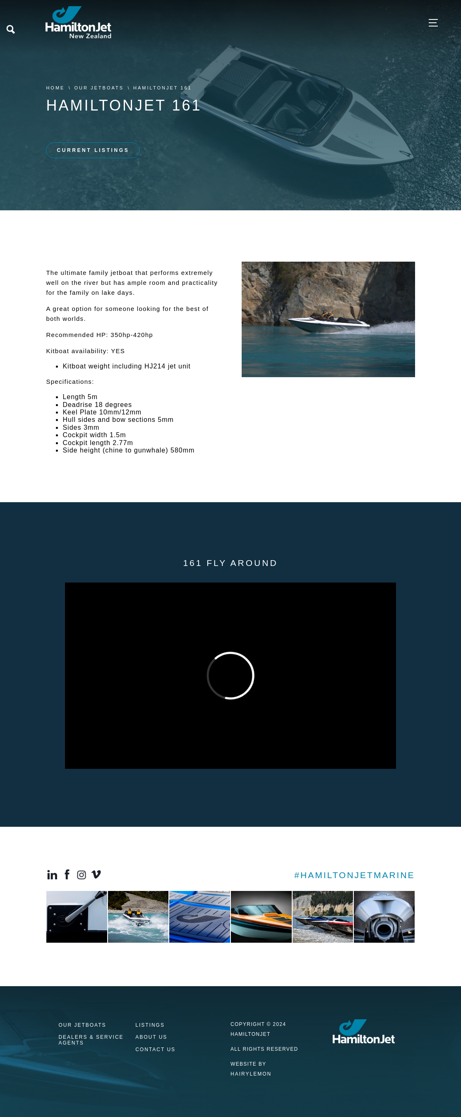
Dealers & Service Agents (90, 1040)
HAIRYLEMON (250, 1074)
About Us (151, 1037)
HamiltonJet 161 (162, 87)
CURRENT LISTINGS (93, 150)
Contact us (155, 1049)
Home (55, 87)
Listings (150, 1025)
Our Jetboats (99, 87)
